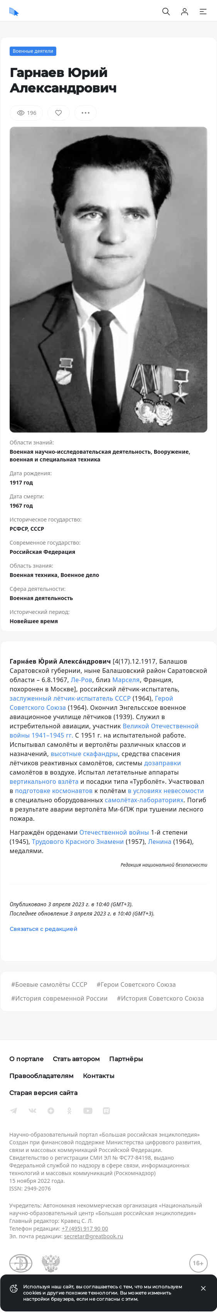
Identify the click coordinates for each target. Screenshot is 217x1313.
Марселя (126, 680)
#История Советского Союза (160, 998)
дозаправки (162, 763)
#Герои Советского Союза (136, 984)
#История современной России (59, 998)
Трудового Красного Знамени (78, 841)
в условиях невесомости (166, 790)
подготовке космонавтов (54, 790)
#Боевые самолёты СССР (49, 984)
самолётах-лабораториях (144, 800)
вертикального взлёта (44, 781)
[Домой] (14, 11)
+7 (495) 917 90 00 (85, 1228)
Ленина (160, 841)
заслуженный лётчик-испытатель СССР (70, 698)
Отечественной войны (114, 832)
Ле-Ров (82, 680)
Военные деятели (33, 51)
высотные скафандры (84, 754)
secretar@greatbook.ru (93, 1236)
